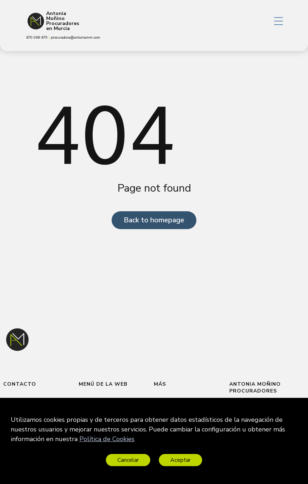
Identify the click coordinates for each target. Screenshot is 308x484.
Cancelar (128, 460)
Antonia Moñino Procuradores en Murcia (62, 21)
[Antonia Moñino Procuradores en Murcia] (35, 21)
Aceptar (180, 460)
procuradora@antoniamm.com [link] (75, 37)
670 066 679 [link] (37, 37)
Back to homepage (154, 220)
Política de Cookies (107, 439)
